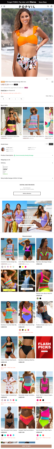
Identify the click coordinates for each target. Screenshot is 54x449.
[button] (27, 155)
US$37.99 (48, 138)
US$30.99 (26, 138)
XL (21, 99)
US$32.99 (11, 84)
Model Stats (4, 144)
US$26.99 (4, 138)
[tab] (47, 144)
